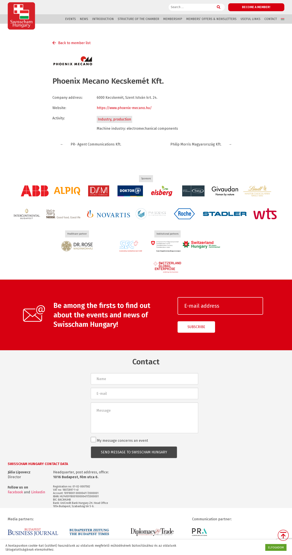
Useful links (250, 19)
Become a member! (256, 7)
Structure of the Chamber (138, 19)
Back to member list (74, 43)
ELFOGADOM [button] (276, 547)
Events (70, 19)
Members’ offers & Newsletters (211, 19)
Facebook (15, 492)
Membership (172, 19)
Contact (270, 19)
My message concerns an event (119, 440)
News (84, 19)
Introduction (103, 19)
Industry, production (114, 119)
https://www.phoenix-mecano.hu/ (124, 108)
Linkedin (38, 492)
